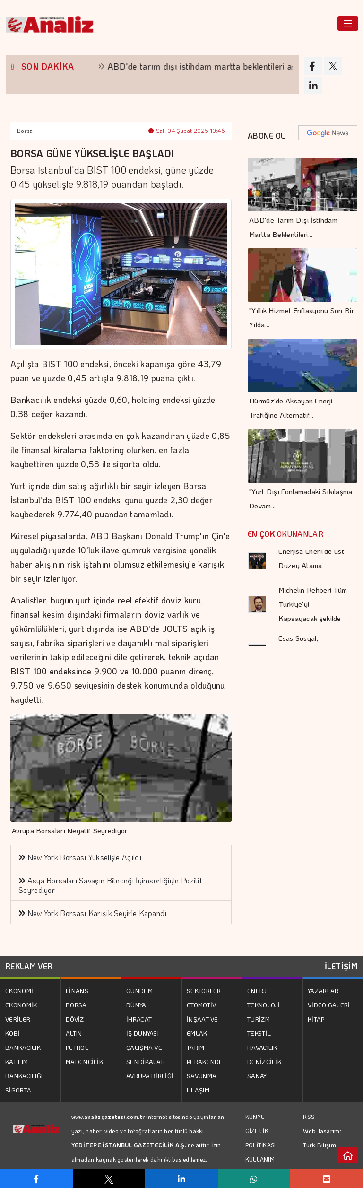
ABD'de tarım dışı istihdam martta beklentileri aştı (214, 66)
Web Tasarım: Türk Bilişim (322, 1138)
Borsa (25, 130)
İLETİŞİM (341, 966)
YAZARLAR (323, 991)
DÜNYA (136, 1005)
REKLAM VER (29, 966)
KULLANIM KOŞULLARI (261, 1166)
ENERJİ (258, 991)
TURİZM (258, 1019)
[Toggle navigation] (347, 23)
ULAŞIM (198, 1090)
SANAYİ (258, 1076)
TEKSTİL (259, 1033)
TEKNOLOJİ (263, 1005)
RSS (309, 1116)
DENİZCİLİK (264, 1061)
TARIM (196, 1047)
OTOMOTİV (201, 1005)
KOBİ (12, 1033)
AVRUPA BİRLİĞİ (149, 1076)
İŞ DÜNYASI (142, 1033)
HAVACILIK (262, 1047)
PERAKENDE (205, 1061)
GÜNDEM (139, 991)
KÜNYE (255, 1116)
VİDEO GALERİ (329, 1005)
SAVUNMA (201, 1076)
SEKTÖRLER (204, 991)
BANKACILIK (23, 1047)
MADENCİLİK (84, 1061)
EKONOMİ (19, 991)
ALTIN (74, 1033)
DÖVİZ (75, 1019)
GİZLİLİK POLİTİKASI (260, 1138)
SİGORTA (18, 1090)
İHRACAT (139, 1019)
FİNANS (77, 991)
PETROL (77, 1047)
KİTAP (316, 1019)
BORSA (76, 1005)
